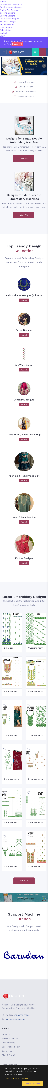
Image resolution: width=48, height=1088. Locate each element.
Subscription (6, 30)
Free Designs (6, 27)
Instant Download (26, 82)
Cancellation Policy (11, 1047)
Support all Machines (26, 91)
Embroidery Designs (11, 4)
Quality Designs (26, 87)
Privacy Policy (8, 1043)
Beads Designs (7, 24)
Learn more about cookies (17, 1078)
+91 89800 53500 (22, 1015)
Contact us (7, 1051)
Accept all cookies (32, 1084)
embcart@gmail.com (15, 1019)
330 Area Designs (8, 21)
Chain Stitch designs (9, 19)
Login (2, 36)
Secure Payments (26, 96)
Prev (4, 66)
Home (3, 1)
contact (3, 33)
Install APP (17, 44)
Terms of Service (10, 1039)
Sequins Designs (7, 16)
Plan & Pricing (8, 1055)
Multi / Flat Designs (9, 10)
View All (24, 158)
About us (6, 1034)
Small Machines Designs (11, 7)
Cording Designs (7, 13)
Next (44, 66)
